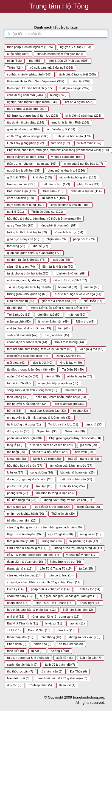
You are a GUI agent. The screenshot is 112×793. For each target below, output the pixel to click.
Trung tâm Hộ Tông (58, 6)
